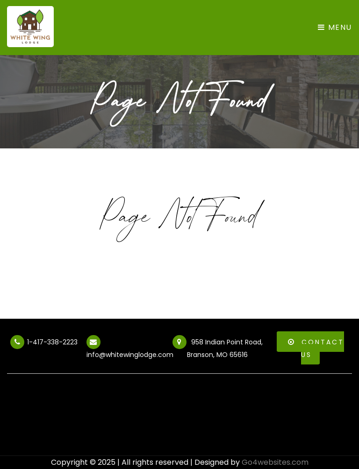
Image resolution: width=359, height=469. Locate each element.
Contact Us (314, 347)
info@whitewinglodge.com (129, 348)
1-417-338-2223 (44, 343)
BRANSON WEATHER (179, 420)
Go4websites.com (275, 462)
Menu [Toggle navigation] (335, 27)
